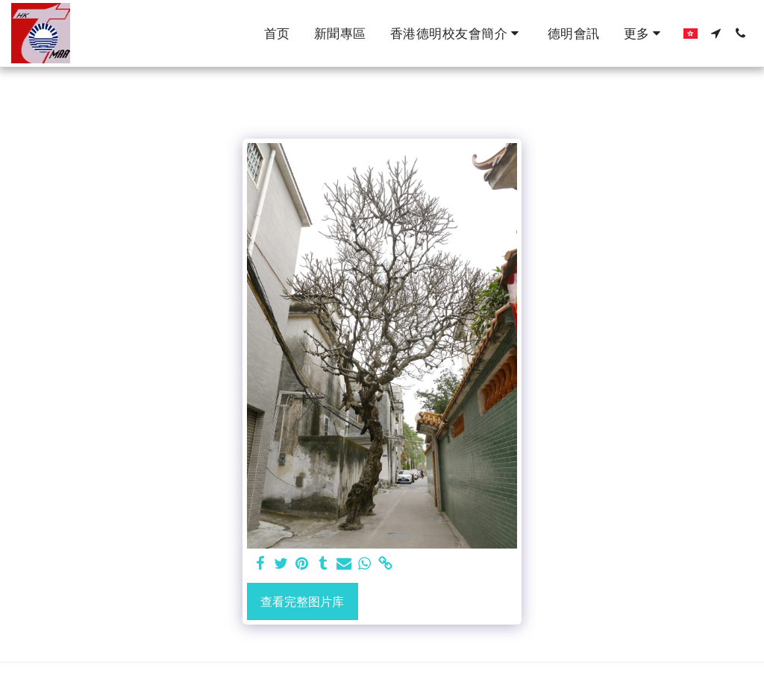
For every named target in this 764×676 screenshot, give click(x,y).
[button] (457, 33)
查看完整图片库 (302, 601)
